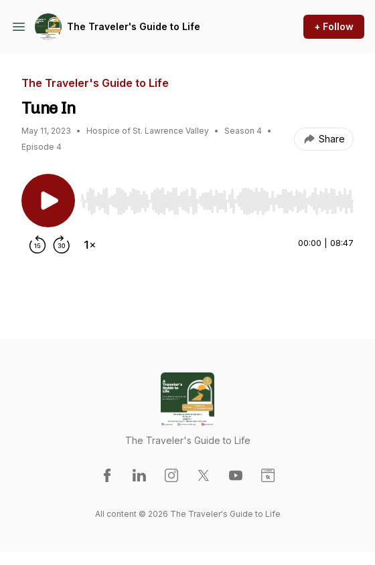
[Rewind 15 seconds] (37, 244)
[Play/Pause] (48, 200)
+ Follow (334, 26)
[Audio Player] (217, 197)
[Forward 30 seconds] (61, 244)
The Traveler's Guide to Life (133, 26)
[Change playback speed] (89, 244)
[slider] (217, 201)
